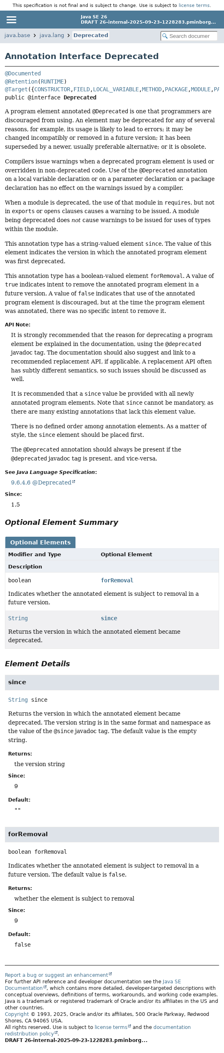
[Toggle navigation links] (11, 19)
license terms (194, 5)
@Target (16, 89)
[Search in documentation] (189, 36)
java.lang (52, 35)
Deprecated (90, 35)
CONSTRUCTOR (52, 89)
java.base (17, 35)
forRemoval (117, 580)
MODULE (201, 89)
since (109, 618)
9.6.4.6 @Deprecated (41, 482)
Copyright (17, 1014)
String (18, 618)
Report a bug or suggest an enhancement (56, 975)
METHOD (152, 89)
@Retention (21, 81)
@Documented (23, 73)
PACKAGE (176, 89)
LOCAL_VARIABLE (116, 89)
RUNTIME (52, 81)
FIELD (81, 89)
